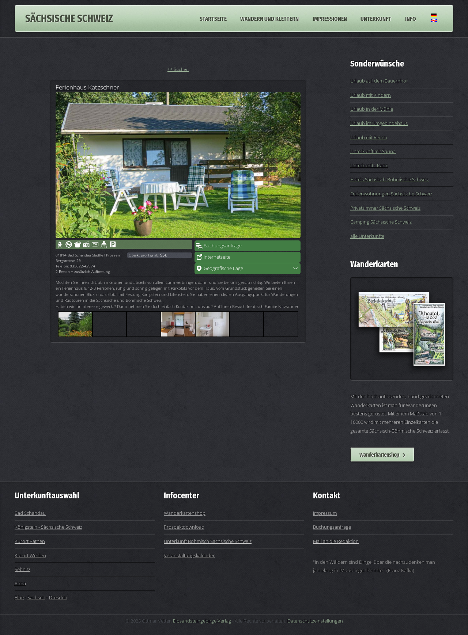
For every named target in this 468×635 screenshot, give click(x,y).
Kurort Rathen (30, 541)
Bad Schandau (30, 513)
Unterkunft (376, 18)
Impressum (325, 513)
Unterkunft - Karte (369, 165)
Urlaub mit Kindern (370, 95)
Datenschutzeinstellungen (315, 620)
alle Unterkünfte (367, 236)
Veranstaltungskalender (189, 555)
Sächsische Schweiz (69, 18)
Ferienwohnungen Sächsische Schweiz (391, 193)
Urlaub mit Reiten (368, 137)
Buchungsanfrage (223, 245)
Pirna (20, 583)
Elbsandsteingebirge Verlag (202, 620)
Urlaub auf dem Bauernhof (379, 80)
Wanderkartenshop (379, 454)
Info (410, 18)
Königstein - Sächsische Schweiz (48, 527)
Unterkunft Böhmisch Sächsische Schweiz (208, 541)
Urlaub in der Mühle (371, 109)
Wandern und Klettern (269, 18)
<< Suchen (178, 69)
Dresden (58, 597)
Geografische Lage (223, 268)
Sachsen (36, 597)
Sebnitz (22, 569)
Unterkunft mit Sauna (373, 151)
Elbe (19, 597)
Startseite (213, 18)
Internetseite (217, 257)
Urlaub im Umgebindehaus (379, 123)
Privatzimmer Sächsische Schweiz (385, 208)
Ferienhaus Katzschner (87, 87)
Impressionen (330, 18)
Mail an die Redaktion (336, 541)
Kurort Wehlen (30, 555)
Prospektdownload (184, 527)
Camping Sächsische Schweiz (381, 221)
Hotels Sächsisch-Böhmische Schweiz (389, 179)
